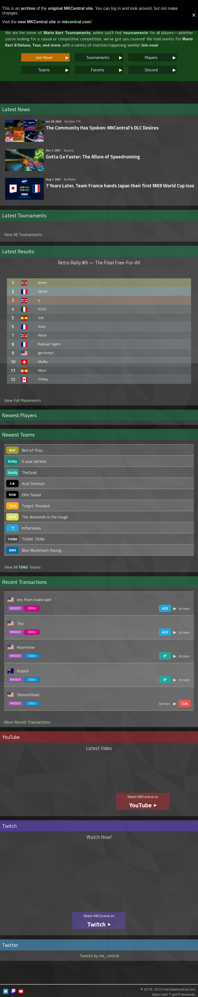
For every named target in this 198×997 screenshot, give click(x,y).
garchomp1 (46, 352)
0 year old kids (34, 461)
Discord (160, 70)
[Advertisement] (99, 90)
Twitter (10, 945)
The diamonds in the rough (45, 517)
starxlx (42, 291)
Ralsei (42, 335)
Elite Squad (31, 495)
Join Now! (52, 57)
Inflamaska (31, 528)
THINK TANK (33, 539)
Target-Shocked (36, 506)
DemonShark (28, 695)
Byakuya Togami (49, 344)
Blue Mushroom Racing (42, 550)
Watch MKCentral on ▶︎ (142, 802)
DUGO (42, 308)
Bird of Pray (32, 450)
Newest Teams (18, 435)
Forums (106, 70)
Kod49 (23, 671)
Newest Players (19, 415)
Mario (42, 370)
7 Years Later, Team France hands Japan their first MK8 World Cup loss (120, 185)
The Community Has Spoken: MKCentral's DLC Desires (102, 127)
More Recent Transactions (27, 722)
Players (160, 57)
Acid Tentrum (33, 483)
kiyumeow (26, 647)
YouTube (11, 737)
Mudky (42, 361)
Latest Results (18, 251)
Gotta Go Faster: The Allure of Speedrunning (93, 156)
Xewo (42, 326)
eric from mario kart (34, 599)
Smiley (43, 379)
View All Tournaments (23, 234)
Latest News (16, 109)
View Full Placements (22, 400)
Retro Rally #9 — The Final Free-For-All (99, 262)
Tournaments (104, 57)
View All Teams (22, 567)
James (42, 282)
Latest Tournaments (24, 215)
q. (39, 300)
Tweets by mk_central (99, 956)
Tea (20, 623)
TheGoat (29, 472)
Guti (41, 317)
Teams (53, 70)
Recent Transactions (24, 582)
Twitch (9, 826)
